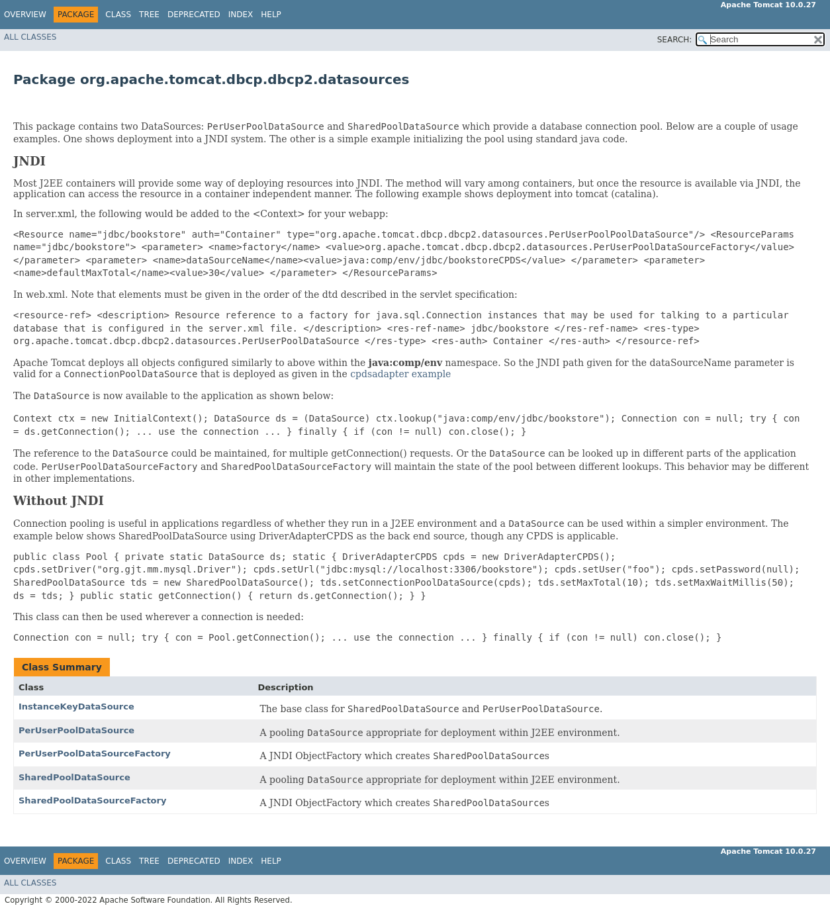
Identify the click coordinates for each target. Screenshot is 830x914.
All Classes (30, 37)
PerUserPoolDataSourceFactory (95, 753)
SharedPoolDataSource (74, 777)
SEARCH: (674, 39)
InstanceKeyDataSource (76, 706)
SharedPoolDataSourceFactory (92, 800)
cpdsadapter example (400, 374)
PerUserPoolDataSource (76, 730)
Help (271, 14)
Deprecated (193, 14)
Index (241, 14)
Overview (25, 14)
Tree (149, 14)
